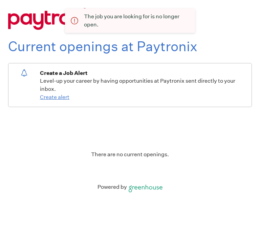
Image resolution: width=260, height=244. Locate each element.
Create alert (54, 97)
